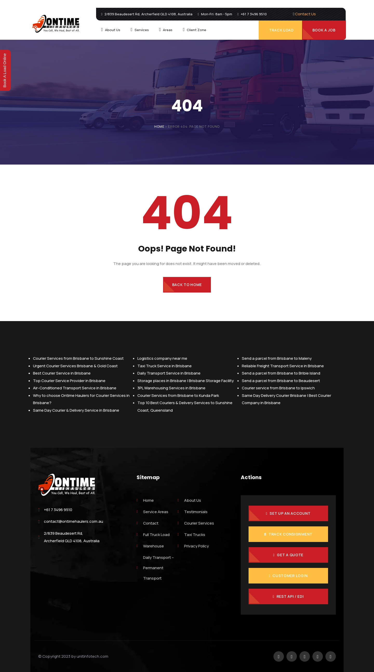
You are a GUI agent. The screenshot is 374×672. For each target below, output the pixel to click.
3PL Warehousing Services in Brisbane (171, 388)
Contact (147, 523)
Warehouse (150, 546)
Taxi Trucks (191, 534)
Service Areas (152, 511)
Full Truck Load (153, 534)
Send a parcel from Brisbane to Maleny (277, 358)
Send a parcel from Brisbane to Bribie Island (281, 373)
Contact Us (305, 14)
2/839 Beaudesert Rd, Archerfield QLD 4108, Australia (71, 537)
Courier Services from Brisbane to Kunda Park (178, 395)
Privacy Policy (193, 546)
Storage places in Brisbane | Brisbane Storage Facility (185, 380)
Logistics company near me (162, 358)
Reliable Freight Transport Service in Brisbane (283, 366)
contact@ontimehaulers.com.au (73, 521)
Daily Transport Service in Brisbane (169, 373)
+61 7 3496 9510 (58, 509)
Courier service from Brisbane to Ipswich (278, 388)
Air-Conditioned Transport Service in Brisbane (74, 388)
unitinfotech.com (92, 656)
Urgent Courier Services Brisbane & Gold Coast (75, 366)
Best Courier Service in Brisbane (62, 373)
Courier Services (196, 523)
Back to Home (187, 284)
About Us (189, 500)
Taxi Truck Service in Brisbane (164, 366)
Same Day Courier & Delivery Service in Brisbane (76, 410)
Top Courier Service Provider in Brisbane (69, 380)
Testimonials (193, 511)
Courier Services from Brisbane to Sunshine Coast (78, 358)
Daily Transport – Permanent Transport (155, 568)
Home (159, 126)
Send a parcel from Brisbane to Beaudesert (281, 380)
